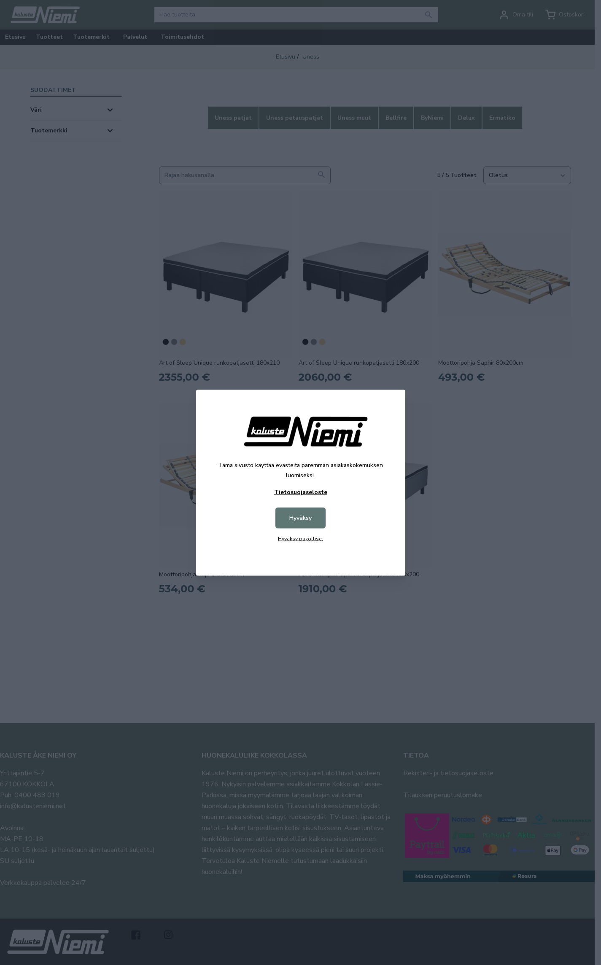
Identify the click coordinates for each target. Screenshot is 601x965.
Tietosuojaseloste (300, 492)
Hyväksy (300, 517)
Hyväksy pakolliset (300, 538)
